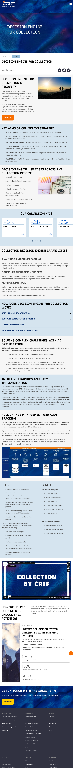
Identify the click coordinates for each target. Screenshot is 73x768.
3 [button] (38, 240)
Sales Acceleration (30, 716)
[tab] (36, 313)
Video (27, 761)
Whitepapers (29, 764)
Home (4, 70)
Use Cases (16, 56)
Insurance (52, 720)
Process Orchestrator (31, 740)
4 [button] (40, 240)
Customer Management (9, 727)
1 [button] (32, 240)
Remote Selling (29, 727)
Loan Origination (7, 723)
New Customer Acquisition (9, 716)
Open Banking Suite (31, 730)
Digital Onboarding (30, 720)
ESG (26, 747)
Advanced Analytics (31, 750)
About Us (52, 761)
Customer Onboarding (8, 720)
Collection (5, 730)
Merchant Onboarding (31, 723)
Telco (50, 727)
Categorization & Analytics (33, 733)
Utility (51, 730)
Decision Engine (30, 737)
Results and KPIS (7, 764)
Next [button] (71, 653)
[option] (14, 227)
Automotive (52, 723)
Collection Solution (30, 744)
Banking (51, 716)
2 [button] (35, 240)
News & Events (53, 764)
